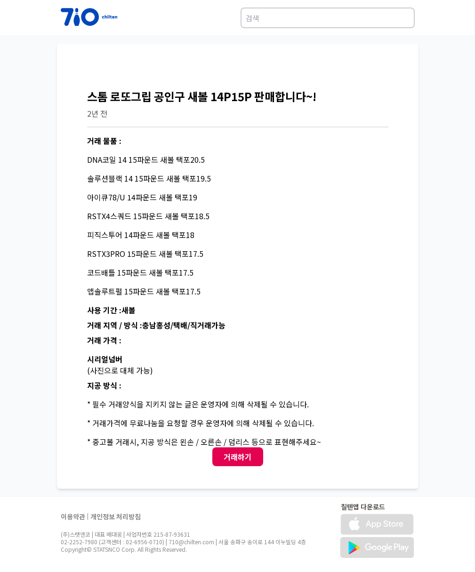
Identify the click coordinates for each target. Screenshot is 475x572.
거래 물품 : (104, 140)
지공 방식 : (104, 385)
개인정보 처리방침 (115, 516)
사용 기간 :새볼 (111, 310)
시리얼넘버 (104, 359)
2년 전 (97, 113)
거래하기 (238, 456)
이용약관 (73, 516)
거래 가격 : (104, 340)
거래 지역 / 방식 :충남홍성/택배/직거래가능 (156, 325)
